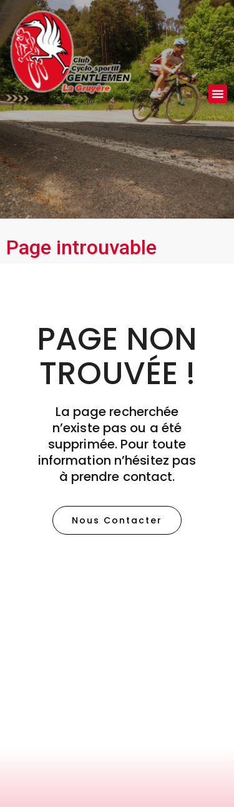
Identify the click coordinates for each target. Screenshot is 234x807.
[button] (217, 93)
